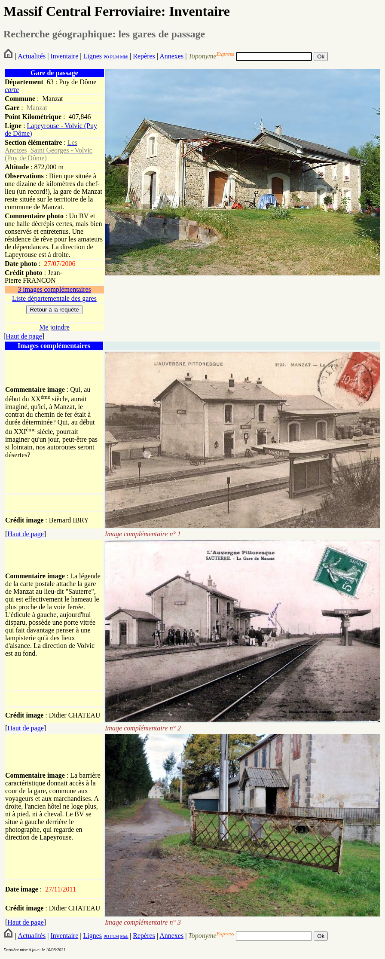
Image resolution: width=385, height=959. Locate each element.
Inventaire (64, 56)
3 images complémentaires (54, 289)
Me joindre (54, 327)
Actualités (32, 56)
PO (106, 57)
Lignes (92, 56)
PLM (114, 57)
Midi (124, 57)
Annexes (171, 56)
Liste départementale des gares (54, 298)
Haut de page (24, 336)
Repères (144, 56)
